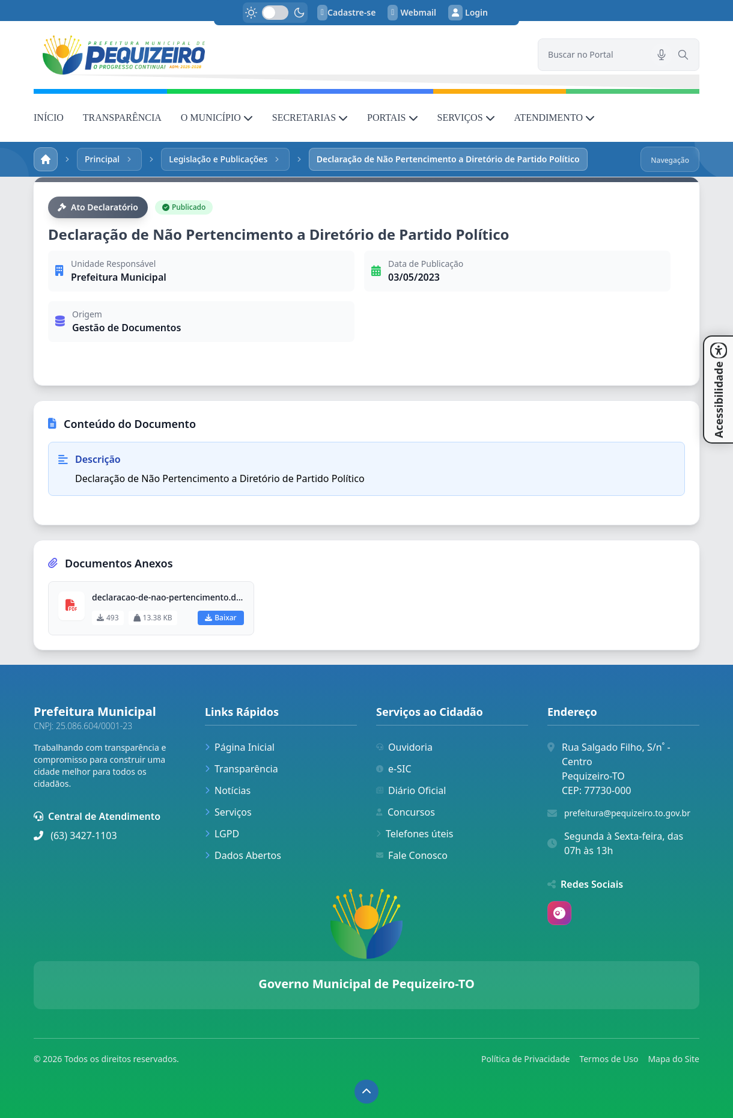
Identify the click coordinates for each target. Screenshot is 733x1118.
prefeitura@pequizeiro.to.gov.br (627, 813)
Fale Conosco (412, 855)
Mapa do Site (673, 1059)
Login (468, 12)
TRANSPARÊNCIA (122, 117)
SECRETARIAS (310, 117)
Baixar (220, 617)
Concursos (405, 812)
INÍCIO (49, 117)
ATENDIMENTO (554, 117)
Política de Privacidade (525, 1059)
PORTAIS (392, 117)
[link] (278, 55)
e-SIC (394, 768)
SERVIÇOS (466, 117)
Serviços (228, 812)
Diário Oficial (411, 790)
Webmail (412, 12)
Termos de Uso (608, 1059)
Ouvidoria (404, 747)
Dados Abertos (243, 855)
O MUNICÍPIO (217, 117)
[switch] (275, 12)
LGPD (222, 833)
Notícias (228, 790)
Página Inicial (240, 747)
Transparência (241, 768)
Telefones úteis (414, 833)
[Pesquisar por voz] (661, 55)
